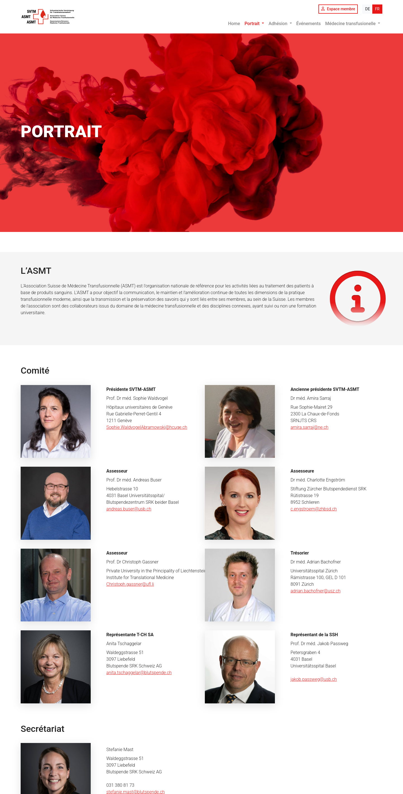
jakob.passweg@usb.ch (314, 679)
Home (234, 23)
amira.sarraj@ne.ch (309, 427)
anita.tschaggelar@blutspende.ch (139, 672)
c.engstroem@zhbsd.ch (314, 509)
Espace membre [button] (338, 9)
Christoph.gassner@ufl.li (130, 584)
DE (367, 9)
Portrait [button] (252, 23)
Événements (308, 23)
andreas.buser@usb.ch (128, 509)
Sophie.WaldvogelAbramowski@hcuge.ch (146, 427)
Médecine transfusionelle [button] (351, 23)
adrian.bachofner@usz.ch (315, 591)
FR (377, 9)
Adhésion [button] (278, 23)
